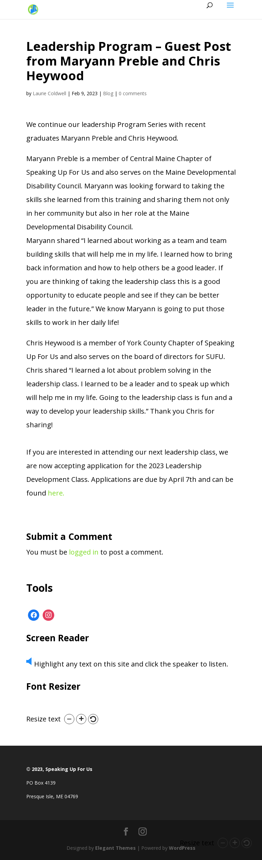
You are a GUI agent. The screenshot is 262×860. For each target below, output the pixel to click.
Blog (108, 93)
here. (56, 493)
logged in (84, 552)
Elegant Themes (115, 848)
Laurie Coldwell (49, 93)
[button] (69, 719)
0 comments (133, 93)
